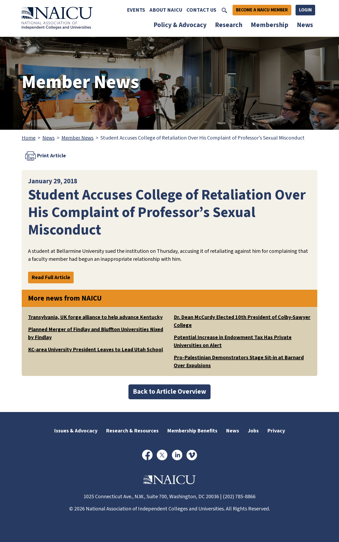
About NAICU (165, 10)
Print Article (45, 156)
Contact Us (201, 10)
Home (28, 138)
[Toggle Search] (224, 10)
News (305, 25)
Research (228, 25)
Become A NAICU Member (262, 10)
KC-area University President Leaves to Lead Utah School (95, 349)
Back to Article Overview (169, 391)
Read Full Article (51, 277)
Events (136, 10)
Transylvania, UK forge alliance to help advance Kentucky (95, 317)
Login (305, 10)
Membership (269, 25)
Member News (77, 138)
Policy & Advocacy (180, 25)
